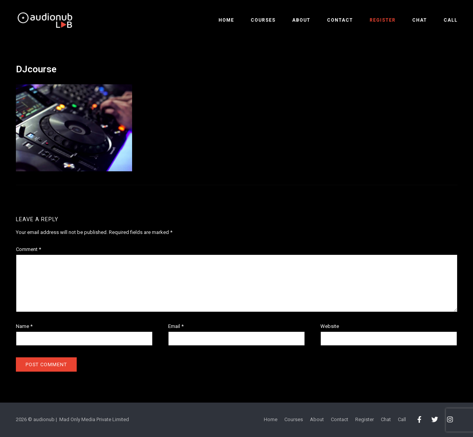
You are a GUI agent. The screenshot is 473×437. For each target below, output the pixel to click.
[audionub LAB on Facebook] (420, 420)
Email (176, 326)
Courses (263, 20)
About (301, 20)
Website (329, 326)
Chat (419, 20)
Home (226, 20)
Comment (28, 249)
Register (383, 20)
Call (451, 20)
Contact (340, 20)
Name (24, 326)
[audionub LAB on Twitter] (435, 420)
